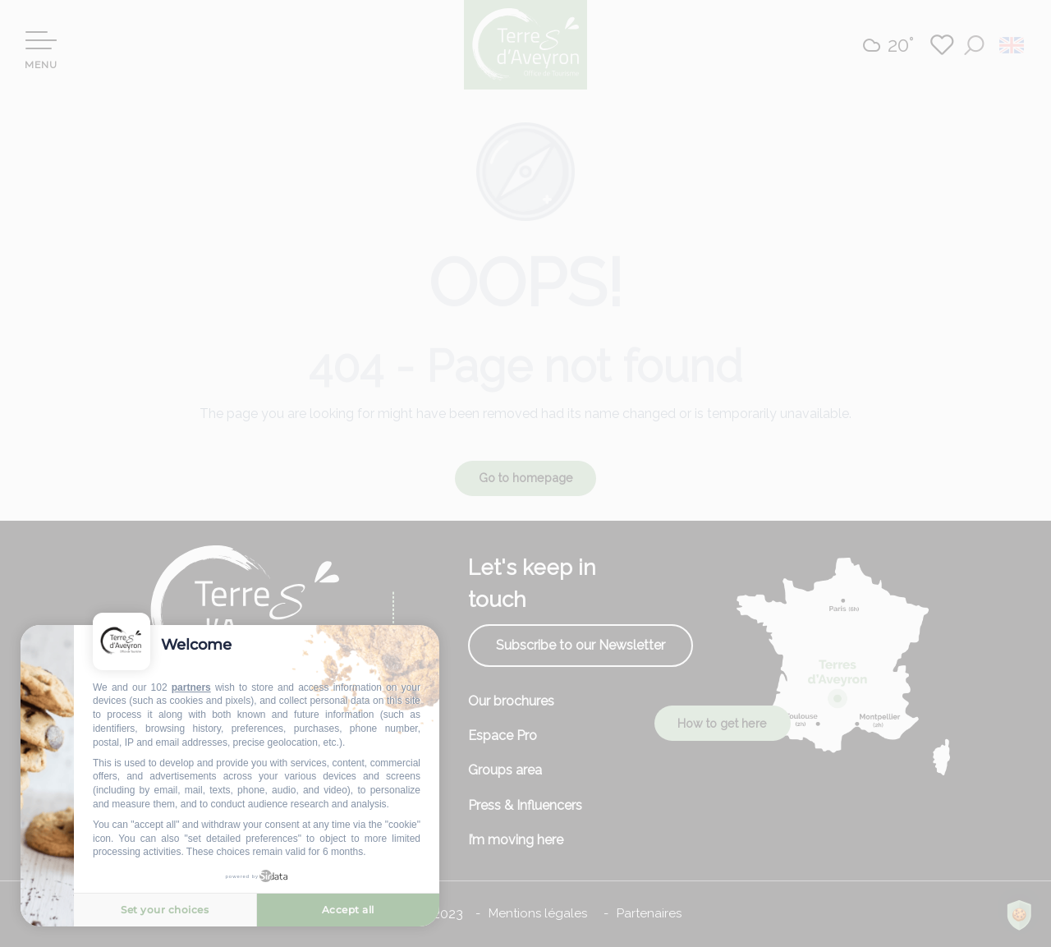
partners (191, 687)
